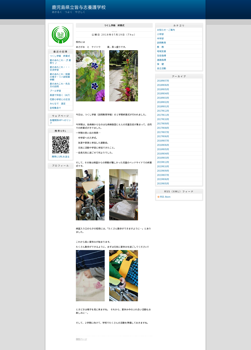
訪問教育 (161, 42)
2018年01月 (163, 106)
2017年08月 (163, 127)
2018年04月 (163, 93)
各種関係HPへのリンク (60, 121)
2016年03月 (163, 157)
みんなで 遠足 (57, 103)
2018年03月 (163, 97)
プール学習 (55, 90)
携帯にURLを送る (61, 156)
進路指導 (161, 59)
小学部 (160, 34)
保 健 (160, 64)
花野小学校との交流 (60, 99)
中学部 (160, 38)
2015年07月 (163, 175)
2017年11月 (163, 114)
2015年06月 (163, 179)
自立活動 (161, 68)
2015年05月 (163, 183)
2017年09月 (163, 123)
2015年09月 (163, 170)
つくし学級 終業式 (60, 55)
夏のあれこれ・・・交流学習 (60, 68)
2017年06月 (163, 136)
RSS (162, 196)
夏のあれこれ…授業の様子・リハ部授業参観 (60, 76)
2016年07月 (163, 140)
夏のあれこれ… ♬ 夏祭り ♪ (60, 61)
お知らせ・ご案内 (166, 29)
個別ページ (81, 339)
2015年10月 (163, 166)
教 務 (160, 46)
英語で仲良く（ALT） (60, 95)
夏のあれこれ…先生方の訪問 (60, 85)
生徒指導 (161, 55)
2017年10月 (163, 119)
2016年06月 (163, 144)
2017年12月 (163, 110)
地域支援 (161, 51)
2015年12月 (163, 162)
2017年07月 (163, 132)
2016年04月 (163, 153)
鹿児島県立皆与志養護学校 (79, 7)
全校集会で (55, 107)
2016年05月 (163, 149)
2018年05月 (163, 89)
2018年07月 (163, 80)
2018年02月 (163, 102)
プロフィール (60, 165)
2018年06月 (163, 85)
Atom (167, 196)
